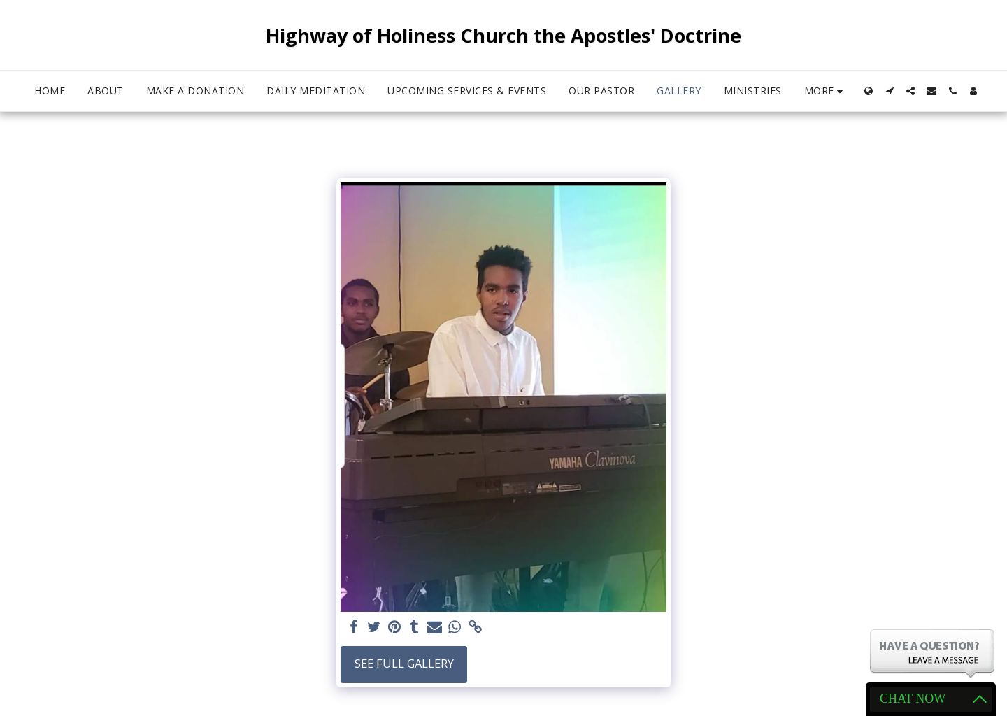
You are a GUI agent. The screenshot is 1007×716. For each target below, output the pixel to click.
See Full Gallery (404, 663)
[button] (889, 91)
